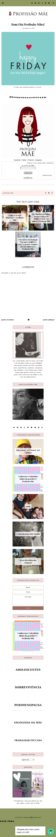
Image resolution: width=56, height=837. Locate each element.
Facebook (17, 160)
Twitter (24, 160)
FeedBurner (28, 178)
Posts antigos (49, 319)
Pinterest (31, 160)
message (28, 600)
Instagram (38, 160)
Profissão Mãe (8, 193)
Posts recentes (7, 319)
